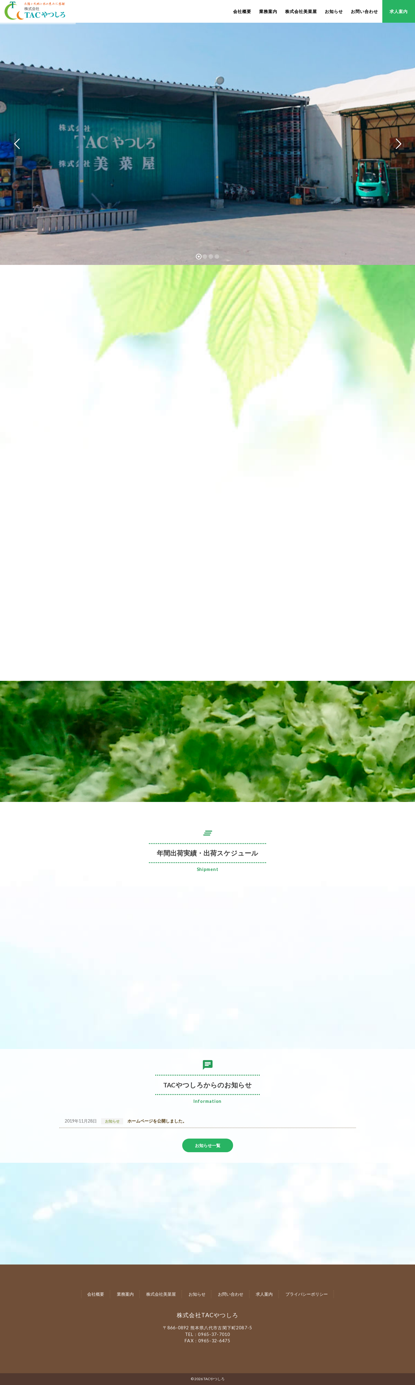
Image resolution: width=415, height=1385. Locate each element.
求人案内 (399, 11)
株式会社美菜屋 (301, 11)
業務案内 (268, 11)
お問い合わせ (364, 11)
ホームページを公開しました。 (157, 1120)
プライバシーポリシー (306, 1294)
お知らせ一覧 (207, 1145)
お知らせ (334, 11)
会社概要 (242, 11)
